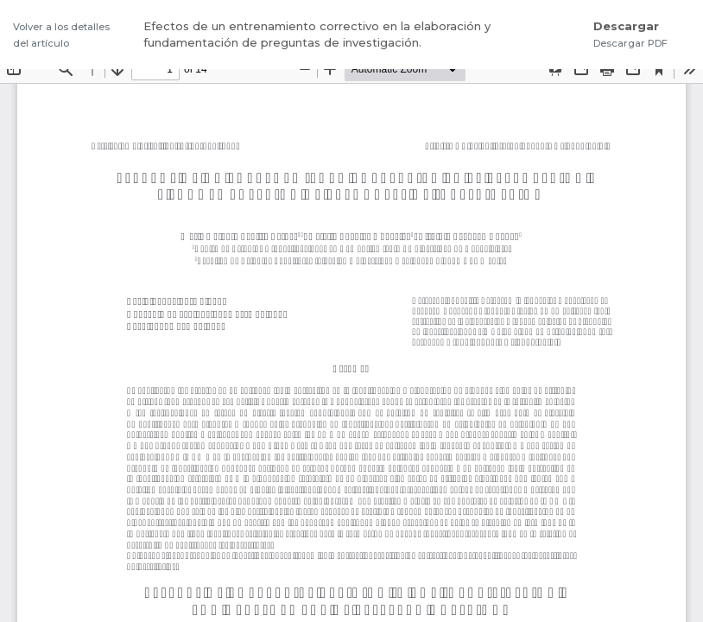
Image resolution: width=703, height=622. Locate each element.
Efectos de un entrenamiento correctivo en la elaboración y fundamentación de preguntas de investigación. (317, 34)
